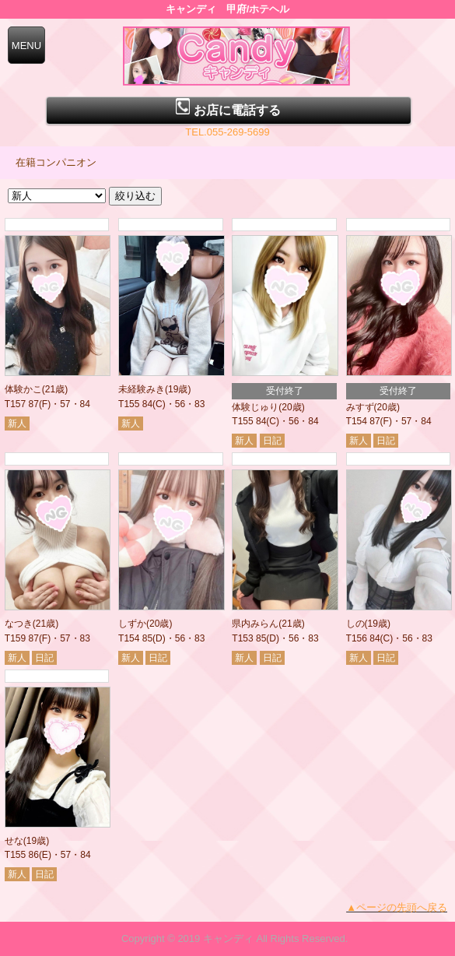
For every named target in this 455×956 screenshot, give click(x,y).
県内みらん (255, 623)
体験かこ (23, 389)
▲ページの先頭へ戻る (396, 907)
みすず (360, 407)
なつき (19, 623)
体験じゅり (255, 407)
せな (14, 840)
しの (355, 623)
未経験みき (141, 389)
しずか (132, 623)
